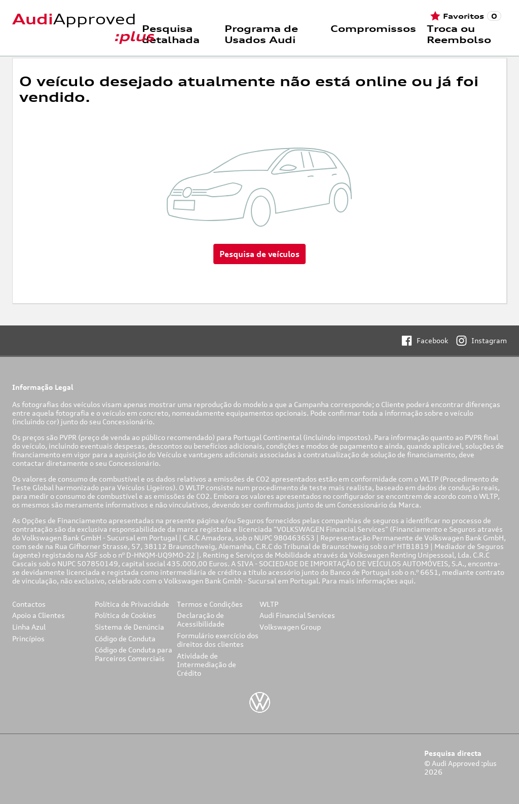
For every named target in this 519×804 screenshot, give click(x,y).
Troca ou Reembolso (459, 34)
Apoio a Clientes (38, 615)
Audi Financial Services (297, 615)
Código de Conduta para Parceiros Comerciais (133, 654)
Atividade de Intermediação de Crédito (206, 664)
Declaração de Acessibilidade (201, 619)
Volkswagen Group (290, 627)
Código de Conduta (125, 638)
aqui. (408, 580)
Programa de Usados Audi (261, 34)
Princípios (28, 638)
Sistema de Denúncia (129, 627)
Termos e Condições (210, 604)
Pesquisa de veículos (259, 254)
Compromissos (373, 28)
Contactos (29, 604)
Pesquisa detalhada (171, 34)
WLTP (269, 604)
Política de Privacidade (132, 604)
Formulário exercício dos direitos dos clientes (217, 639)
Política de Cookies (125, 615)
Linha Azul (29, 627)
